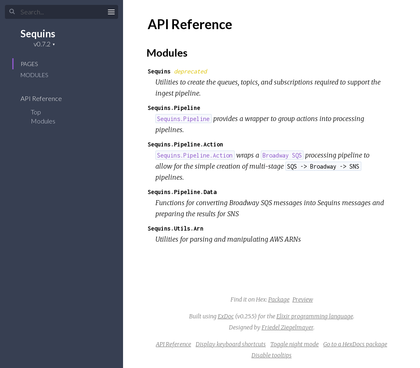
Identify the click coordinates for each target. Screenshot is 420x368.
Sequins (38, 33)
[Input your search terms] (61, 12)
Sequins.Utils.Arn (175, 228)
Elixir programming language (314, 316)
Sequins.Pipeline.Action (185, 144)
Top (36, 112)
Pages (29, 63)
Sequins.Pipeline (174, 107)
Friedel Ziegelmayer (287, 327)
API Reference (47, 98)
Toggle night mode (294, 344)
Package (279, 299)
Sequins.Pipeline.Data (182, 191)
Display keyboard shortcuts (231, 344)
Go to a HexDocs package (355, 344)
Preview (302, 299)
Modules (34, 74)
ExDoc (226, 316)
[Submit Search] (12, 11)
